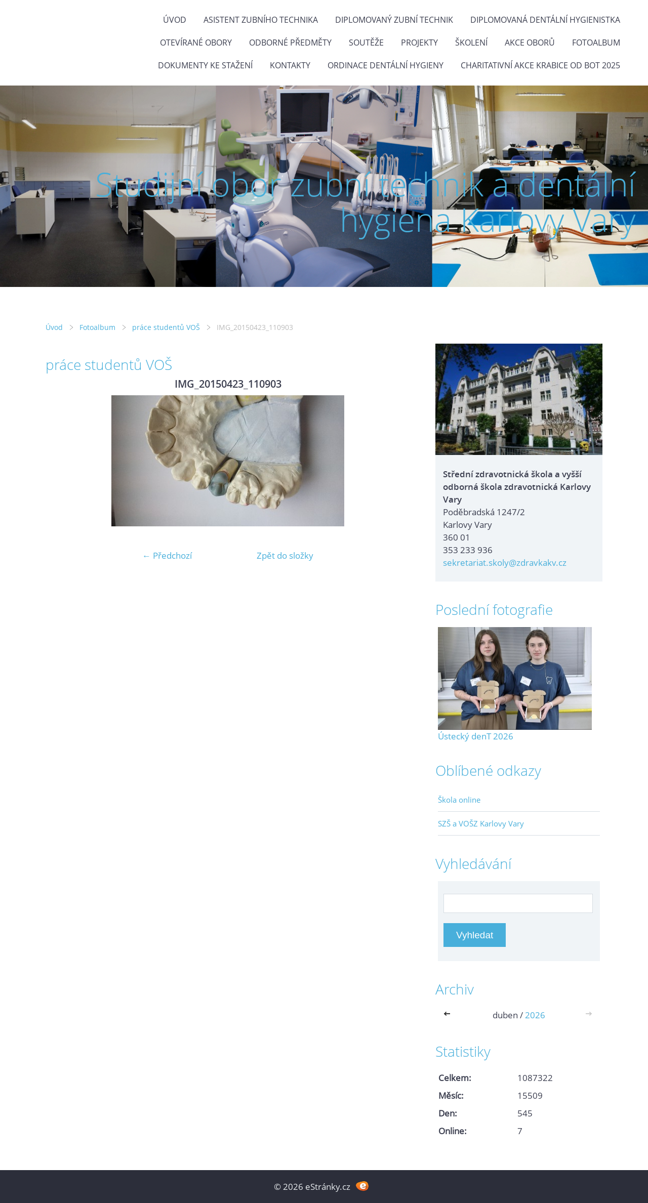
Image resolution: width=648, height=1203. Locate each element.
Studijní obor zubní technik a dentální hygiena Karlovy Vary (365, 201)
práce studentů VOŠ (166, 327)
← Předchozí (167, 555)
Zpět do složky (285, 555)
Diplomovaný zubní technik (394, 19)
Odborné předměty (290, 42)
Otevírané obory (196, 42)
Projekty (419, 42)
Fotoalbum (596, 42)
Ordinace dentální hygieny (385, 65)
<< (449, 1015)
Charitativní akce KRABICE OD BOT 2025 (540, 65)
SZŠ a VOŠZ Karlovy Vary (481, 823)
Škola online (459, 800)
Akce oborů (530, 42)
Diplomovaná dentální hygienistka (545, 19)
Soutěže (366, 42)
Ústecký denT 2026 (475, 736)
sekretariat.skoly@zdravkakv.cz (504, 562)
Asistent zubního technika (261, 19)
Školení (471, 42)
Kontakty (290, 65)
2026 (535, 1015)
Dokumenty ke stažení (205, 65)
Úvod (174, 19)
